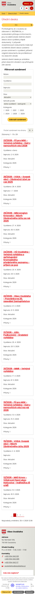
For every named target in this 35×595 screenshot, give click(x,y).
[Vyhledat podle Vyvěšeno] (17, 84)
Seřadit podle (9, 101)
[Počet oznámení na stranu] (30, 130)
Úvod (3, 13)
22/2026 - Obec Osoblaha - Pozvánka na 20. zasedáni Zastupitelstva (17, 299)
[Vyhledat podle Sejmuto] (17, 90)
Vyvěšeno (7, 81)
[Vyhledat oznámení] (17, 119)
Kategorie (7, 107)
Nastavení (29, 592)
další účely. (24, 581)
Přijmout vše (6, 592)
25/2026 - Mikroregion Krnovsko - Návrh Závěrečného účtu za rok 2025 (16, 216)
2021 (14, 110)
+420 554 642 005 (12, 559)
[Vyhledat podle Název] (17, 77)
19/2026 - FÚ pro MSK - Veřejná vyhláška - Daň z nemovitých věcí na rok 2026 (16, 406)
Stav (5, 94)
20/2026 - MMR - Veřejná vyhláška (16, 370)
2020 (7, 110)
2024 (7, 113)
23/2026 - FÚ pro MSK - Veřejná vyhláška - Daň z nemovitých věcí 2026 (16, 143)
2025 (15, 113)
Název (6, 74)
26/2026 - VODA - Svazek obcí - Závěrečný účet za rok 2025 (16, 179)
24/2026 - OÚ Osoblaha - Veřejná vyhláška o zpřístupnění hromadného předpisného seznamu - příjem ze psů (16, 258)
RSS (23, 25)
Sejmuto (6, 87)
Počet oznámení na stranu (15, 130)
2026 (23, 113)
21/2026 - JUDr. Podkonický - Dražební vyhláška (15, 335)
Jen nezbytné (18, 592)
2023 (22, 110)
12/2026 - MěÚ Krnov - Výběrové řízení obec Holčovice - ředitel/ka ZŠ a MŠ (16, 481)
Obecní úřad (12, 13)
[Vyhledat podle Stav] (17, 97)
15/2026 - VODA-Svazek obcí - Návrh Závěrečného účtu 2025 (16, 444)
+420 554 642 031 (12, 556)
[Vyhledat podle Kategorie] (4, 110)
